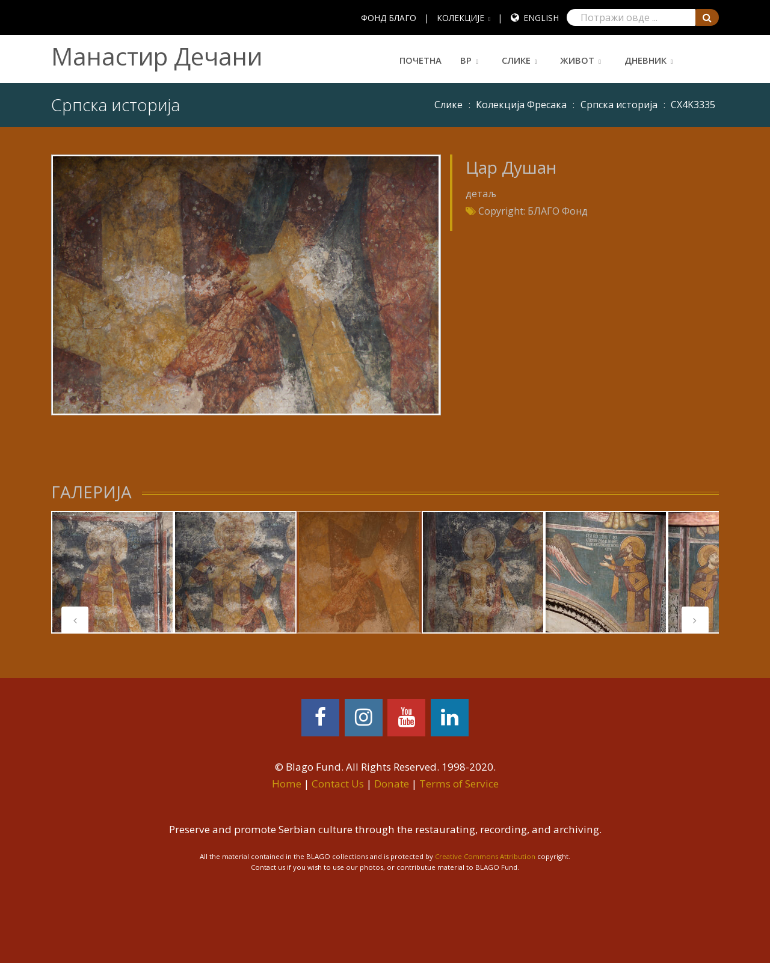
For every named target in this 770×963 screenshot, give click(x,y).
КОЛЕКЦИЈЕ (460, 17)
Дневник (645, 60)
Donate (391, 783)
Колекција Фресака (521, 104)
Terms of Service (459, 783)
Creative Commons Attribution (485, 856)
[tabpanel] (112, 572)
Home (286, 783)
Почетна (420, 60)
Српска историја (619, 104)
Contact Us (338, 783)
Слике (516, 60)
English (541, 17)
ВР (466, 60)
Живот (577, 60)
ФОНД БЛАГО (388, 17)
